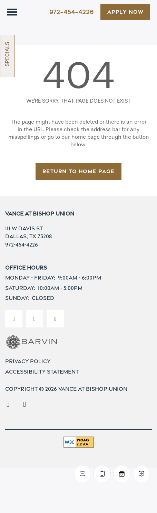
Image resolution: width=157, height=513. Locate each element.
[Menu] (12, 12)
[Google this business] (55, 328)
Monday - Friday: (30, 287)
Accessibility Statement (42, 381)
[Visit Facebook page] (13, 328)
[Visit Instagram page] (34, 328)
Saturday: (20, 298)
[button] (125, 12)
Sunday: (17, 308)
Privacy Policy (27, 371)
